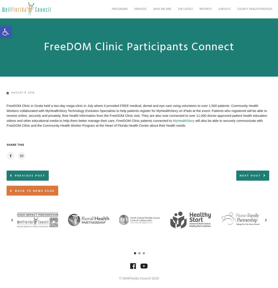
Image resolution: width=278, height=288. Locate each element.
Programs (115, 9)
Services (136, 9)
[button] (12, 220)
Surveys (220, 9)
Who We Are (158, 9)
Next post (250, 175)
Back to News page (32, 191)
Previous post (30, 175)
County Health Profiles (250, 9)
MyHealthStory (183, 120)
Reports (201, 9)
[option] (37, 220)
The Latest (181, 9)
